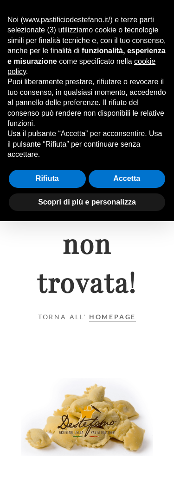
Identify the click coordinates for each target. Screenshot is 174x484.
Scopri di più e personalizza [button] (87, 202)
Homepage (112, 317)
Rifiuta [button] (47, 178)
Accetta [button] (126, 178)
